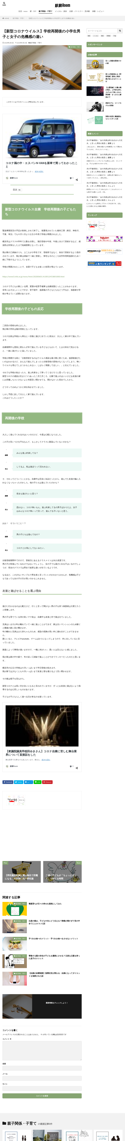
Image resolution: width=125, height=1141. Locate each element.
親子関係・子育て (45, 11)
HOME (7, 18)
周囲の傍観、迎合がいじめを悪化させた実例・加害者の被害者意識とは (77, 1062)
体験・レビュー (98, 11)
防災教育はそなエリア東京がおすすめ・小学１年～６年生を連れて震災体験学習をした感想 (16, 1062)
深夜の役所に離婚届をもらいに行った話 (113, 121)
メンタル (95, 35)
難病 (102, 35)
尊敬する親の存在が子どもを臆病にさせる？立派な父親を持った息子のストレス (55, 836)
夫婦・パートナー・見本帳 (79, 11)
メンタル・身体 (61, 11)
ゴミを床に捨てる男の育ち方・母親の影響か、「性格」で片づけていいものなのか (46, 1030)
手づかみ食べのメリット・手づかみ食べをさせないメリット (55, 819)
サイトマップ (37, 1089)
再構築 (108, 35)
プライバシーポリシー (84, 1089)
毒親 (89, 35)
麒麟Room (62, 5)
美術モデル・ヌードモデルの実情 (113, 107)
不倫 (114, 35)
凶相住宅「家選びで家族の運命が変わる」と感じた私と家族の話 (107, 1060)
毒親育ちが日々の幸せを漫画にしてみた (48, 782)
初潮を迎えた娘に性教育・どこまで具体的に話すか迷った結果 (107, 1028)
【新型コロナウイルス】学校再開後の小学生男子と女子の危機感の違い (51, 18)
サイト (5, 963)
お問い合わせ (66, 1089)
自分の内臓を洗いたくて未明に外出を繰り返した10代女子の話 (46, 1060)
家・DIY (33, 11)
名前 (4, 942)
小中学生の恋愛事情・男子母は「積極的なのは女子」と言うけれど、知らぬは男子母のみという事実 (16, 1031)
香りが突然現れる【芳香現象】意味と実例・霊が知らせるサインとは (113, 78)
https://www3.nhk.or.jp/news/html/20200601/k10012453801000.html (33, 214)
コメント (6, 918)
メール (5, 953)
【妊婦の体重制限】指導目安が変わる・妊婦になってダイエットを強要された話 (55, 854)
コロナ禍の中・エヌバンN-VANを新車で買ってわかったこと (37, 118)
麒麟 (109, 147)
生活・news (23, 11)
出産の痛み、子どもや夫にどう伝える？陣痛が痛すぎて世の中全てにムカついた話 (55, 802)
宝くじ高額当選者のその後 (113, 62)
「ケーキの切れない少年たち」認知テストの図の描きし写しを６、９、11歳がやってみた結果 (77, 1030)
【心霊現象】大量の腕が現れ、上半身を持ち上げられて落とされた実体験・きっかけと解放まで (113, 94)
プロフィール (51, 1089)
